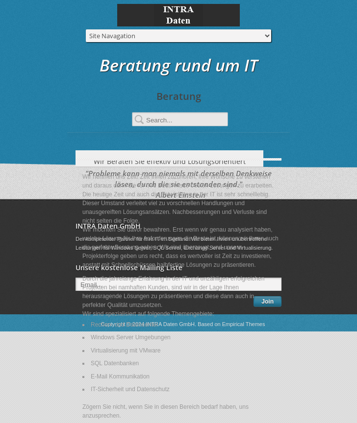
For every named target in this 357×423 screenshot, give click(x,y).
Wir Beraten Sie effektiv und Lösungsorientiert (178, 161)
